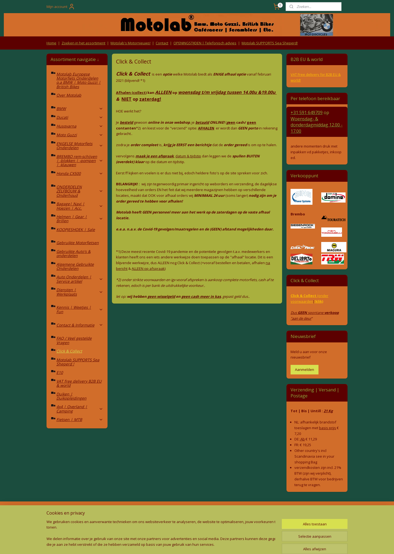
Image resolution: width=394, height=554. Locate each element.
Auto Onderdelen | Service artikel (79, 279)
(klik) (318, 301)
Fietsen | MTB (79, 419)
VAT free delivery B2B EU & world (79, 383)
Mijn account (61, 6)
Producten (197, 512)
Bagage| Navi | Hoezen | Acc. (79, 205)
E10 (59, 372)
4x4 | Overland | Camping (79, 408)
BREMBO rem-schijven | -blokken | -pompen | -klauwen (79, 161)
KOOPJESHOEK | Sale (75, 229)
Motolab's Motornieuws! (130, 43)
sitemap (172, 544)
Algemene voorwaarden (137, 512)
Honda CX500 (79, 173)
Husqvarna (79, 126)
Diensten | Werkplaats (79, 291)
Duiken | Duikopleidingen (71, 396)
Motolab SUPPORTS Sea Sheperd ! (77, 362)
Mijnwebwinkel (252, 544)
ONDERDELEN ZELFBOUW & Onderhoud (79, 191)
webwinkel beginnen (204, 544)
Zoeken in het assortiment (83, 43)
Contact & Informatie (79, 325)
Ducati (79, 117)
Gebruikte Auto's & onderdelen (73, 253)
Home (51, 43)
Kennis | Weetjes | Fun (79, 309)
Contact (162, 43)
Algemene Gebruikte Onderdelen (75, 266)
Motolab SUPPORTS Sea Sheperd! (270, 43)
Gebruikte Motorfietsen (77, 242)
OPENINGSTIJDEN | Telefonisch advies (204, 43)
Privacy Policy (136, 523)
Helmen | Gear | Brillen (79, 218)
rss (184, 544)
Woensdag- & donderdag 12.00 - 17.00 (317, 125)
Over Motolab (68, 95)
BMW (79, 108)
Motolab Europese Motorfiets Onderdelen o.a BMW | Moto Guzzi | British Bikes (78, 80)
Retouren (56, 512)
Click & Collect (69, 351)
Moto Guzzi (79, 134)
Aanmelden (304, 369)
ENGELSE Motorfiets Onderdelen (79, 145)
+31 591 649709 (307, 112)
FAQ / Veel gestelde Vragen (74, 340)
